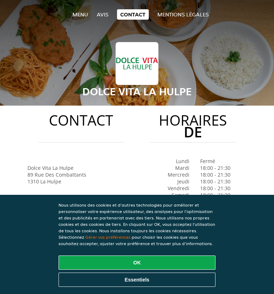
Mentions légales (183, 14)
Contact (133, 14)
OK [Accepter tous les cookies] (137, 262)
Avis (102, 14)
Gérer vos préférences (108, 237)
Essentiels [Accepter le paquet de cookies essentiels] (137, 280)
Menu (80, 14)
